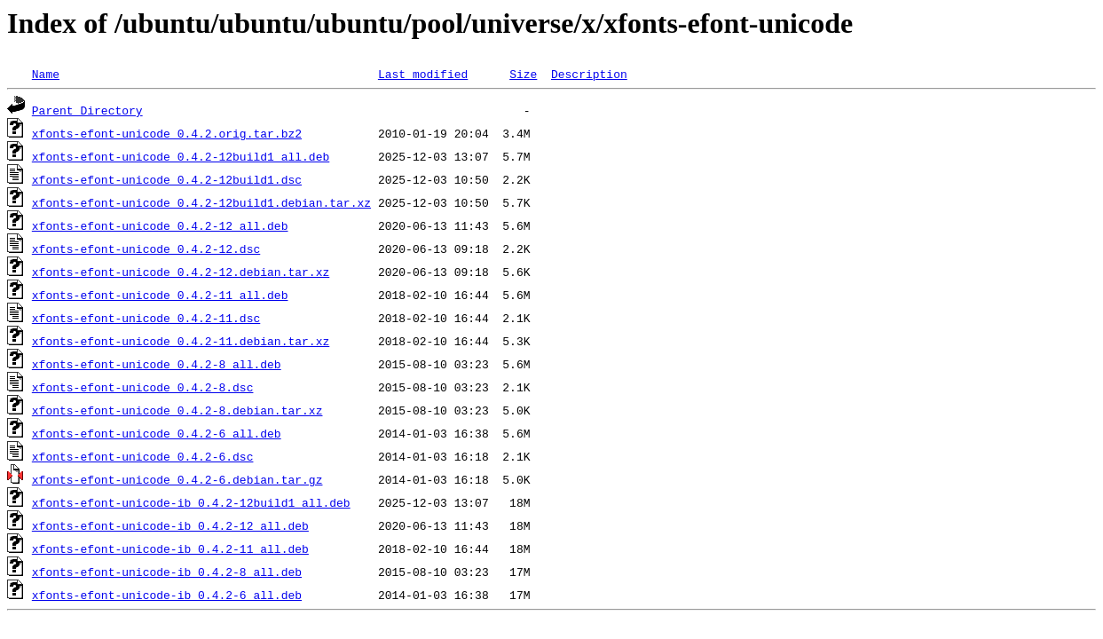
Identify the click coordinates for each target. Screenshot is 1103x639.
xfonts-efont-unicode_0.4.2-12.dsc (146, 248)
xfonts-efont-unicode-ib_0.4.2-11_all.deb (170, 548)
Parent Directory (87, 110)
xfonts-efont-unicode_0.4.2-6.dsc (143, 456)
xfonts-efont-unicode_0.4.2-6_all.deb (156, 433)
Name (45, 74)
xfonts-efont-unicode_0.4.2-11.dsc (146, 318)
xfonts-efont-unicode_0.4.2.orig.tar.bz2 (167, 133)
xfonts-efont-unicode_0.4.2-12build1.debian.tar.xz (201, 202)
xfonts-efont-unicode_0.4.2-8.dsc (143, 387)
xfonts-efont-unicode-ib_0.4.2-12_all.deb (170, 525)
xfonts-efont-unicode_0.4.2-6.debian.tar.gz (177, 479)
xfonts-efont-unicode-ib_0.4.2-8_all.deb (167, 572)
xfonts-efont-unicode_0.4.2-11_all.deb (160, 295)
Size (523, 74)
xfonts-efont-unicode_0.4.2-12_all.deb (160, 225)
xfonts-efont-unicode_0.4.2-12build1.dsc (167, 179)
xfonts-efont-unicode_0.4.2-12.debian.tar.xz (180, 272)
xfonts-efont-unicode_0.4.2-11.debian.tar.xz (180, 341)
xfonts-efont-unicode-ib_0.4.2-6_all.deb (167, 595)
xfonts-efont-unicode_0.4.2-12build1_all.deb (180, 156)
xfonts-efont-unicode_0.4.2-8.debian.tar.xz (177, 410)
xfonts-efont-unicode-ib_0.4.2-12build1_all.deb (191, 502)
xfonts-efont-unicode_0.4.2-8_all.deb (156, 364)
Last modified (423, 74)
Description (589, 74)
